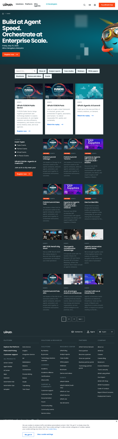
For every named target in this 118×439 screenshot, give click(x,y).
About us (100, 347)
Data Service (26, 347)
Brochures (63, 369)
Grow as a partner (84, 358)
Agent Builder (8, 366)
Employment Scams (104, 396)
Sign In (91, 332)
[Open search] (85, 5)
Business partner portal (86, 362)
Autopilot (6, 389)
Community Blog (46, 406)
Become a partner (85, 354)
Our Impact (101, 377)
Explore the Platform (11, 347)
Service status (45, 413)
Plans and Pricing (10, 351)
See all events (64, 403)
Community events (47, 409)
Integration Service (28, 354)
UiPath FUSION (64, 381)
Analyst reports (65, 354)
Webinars (63, 366)
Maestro (25, 366)
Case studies (64, 358)
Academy (44, 369)
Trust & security (103, 370)
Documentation (46, 398)
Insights (24, 351)
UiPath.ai (100, 351)
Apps (5, 374)
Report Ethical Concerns (105, 392)
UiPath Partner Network (86, 347)
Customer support (11, 354)
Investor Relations (103, 366)
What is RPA (45, 380)
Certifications (45, 376)
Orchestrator (26, 370)
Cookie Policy (52, 429)
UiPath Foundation (103, 385)
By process (44, 354)
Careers (100, 354)
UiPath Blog (63, 351)
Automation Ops (9, 385)
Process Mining (27, 374)
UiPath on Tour (65, 391)
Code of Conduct (103, 389)
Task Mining (26, 385)
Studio (24, 382)
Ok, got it (28, 435)
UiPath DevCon (65, 395)
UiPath (63, 399)
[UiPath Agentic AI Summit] (89, 109)
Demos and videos (66, 373)
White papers (64, 362)
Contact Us (77, 332)
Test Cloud (26, 389)
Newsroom (101, 362)
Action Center (8, 363)
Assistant (6, 378)
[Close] (116, 421)
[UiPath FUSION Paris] (59, 109)
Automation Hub (9, 382)
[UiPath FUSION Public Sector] (29, 109)
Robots (24, 378)
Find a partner (83, 351)
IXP (23, 358)
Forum (43, 402)
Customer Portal (46, 394)
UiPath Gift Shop (103, 381)
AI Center (7, 370)
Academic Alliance (47, 372)
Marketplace (26, 362)
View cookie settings (45, 434)
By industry (44, 351)
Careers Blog (102, 358)
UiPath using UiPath (104, 373)
